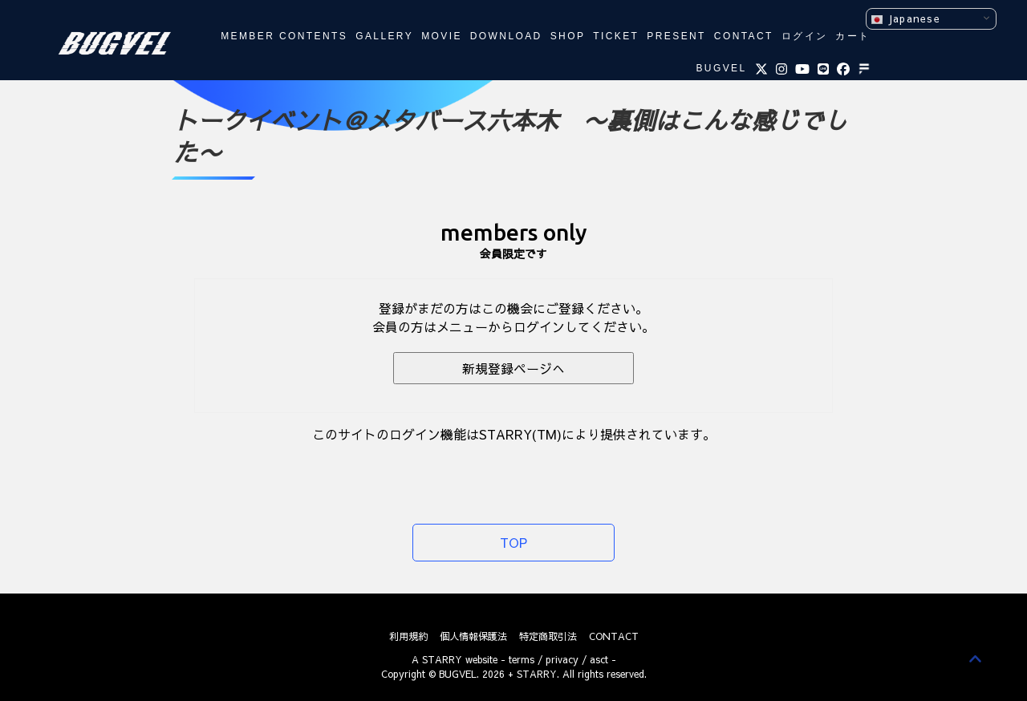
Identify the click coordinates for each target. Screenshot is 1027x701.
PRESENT (676, 36)
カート (852, 36)
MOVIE (441, 36)
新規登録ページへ (513, 368)
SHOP (568, 36)
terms (521, 659)
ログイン (804, 36)
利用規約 (408, 636)
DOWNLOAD (506, 36)
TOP (513, 542)
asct (599, 659)
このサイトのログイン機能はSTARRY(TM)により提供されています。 (514, 434)
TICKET (616, 36)
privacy (562, 659)
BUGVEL (721, 68)
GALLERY (384, 36)
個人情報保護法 (473, 636)
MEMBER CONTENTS (284, 36)
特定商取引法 (548, 636)
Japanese (905, 18)
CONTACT (743, 36)
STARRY (442, 659)
